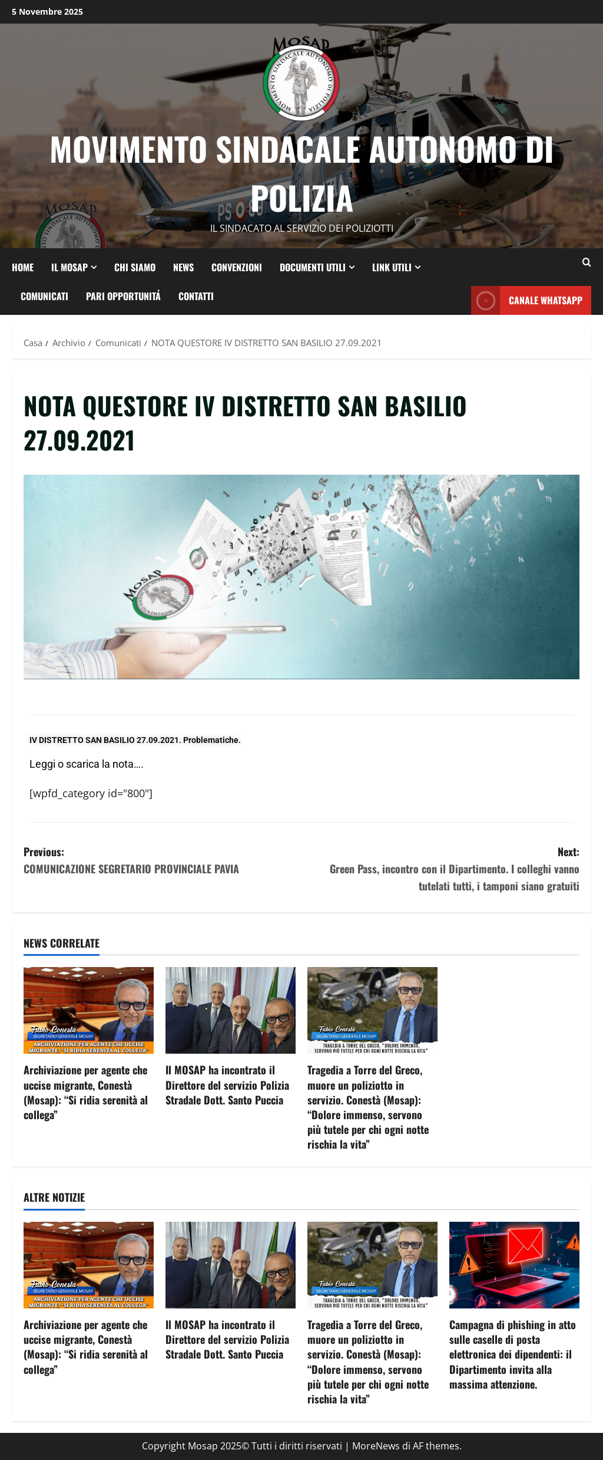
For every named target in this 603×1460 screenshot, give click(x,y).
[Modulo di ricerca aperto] (586, 262)
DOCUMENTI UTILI (313, 266)
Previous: (163, 860)
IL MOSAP (69, 266)
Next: (440, 869)
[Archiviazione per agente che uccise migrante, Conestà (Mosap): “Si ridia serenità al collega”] (89, 1010)
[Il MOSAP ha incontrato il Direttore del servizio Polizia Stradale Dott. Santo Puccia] (230, 1010)
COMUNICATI (44, 295)
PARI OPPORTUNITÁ (123, 295)
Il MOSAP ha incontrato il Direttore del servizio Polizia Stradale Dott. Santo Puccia (227, 1084)
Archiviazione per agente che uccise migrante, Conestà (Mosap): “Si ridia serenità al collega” (86, 1092)
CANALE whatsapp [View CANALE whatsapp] (526, 300)
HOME (23, 266)
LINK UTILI (392, 266)
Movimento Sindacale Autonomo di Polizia (301, 172)
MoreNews (376, 1445)
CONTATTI (196, 295)
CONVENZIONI (236, 266)
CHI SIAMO (134, 266)
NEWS (183, 266)
